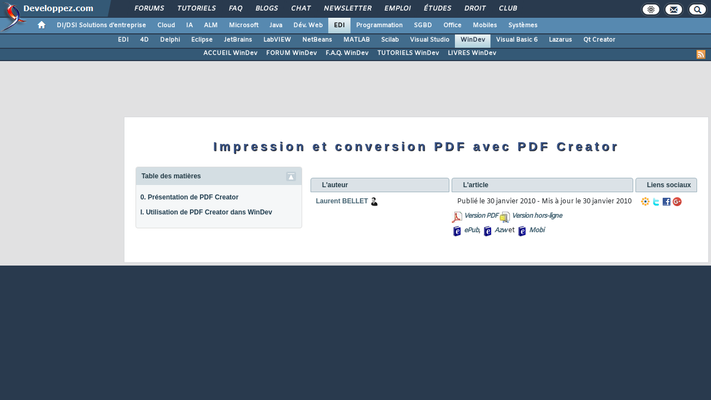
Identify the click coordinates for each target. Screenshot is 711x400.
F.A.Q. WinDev (347, 53)
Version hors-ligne (537, 216)
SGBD (423, 25)
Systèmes (523, 25)
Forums (148, 8)
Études (437, 8)
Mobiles (485, 25)
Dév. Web (308, 25)
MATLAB (356, 40)
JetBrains (238, 40)
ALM (211, 25)
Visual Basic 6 (517, 40)
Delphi (170, 40)
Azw (500, 230)
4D (144, 40)
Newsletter (347, 8)
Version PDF (481, 216)
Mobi (536, 230)
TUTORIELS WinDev (408, 53)
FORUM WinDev (291, 53)
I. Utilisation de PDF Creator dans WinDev (206, 212)
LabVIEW (277, 40)
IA (189, 25)
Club (507, 8)
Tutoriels (196, 8)
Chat (300, 8)
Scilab (390, 40)
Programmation (379, 25)
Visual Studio (429, 40)
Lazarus (560, 40)
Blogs (266, 8)
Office (452, 25)
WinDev (472, 40)
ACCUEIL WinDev (230, 53)
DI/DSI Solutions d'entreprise (101, 25)
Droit (474, 8)
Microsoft (243, 25)
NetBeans (317, 40)
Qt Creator (599, 40)
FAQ (235, 8)
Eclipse (202, 40)
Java (275, 25)
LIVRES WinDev (472, 53)
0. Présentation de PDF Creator (190, 197)
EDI (339, 25)
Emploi (397, 8)
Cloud (166, 25)
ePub (471, 230)
